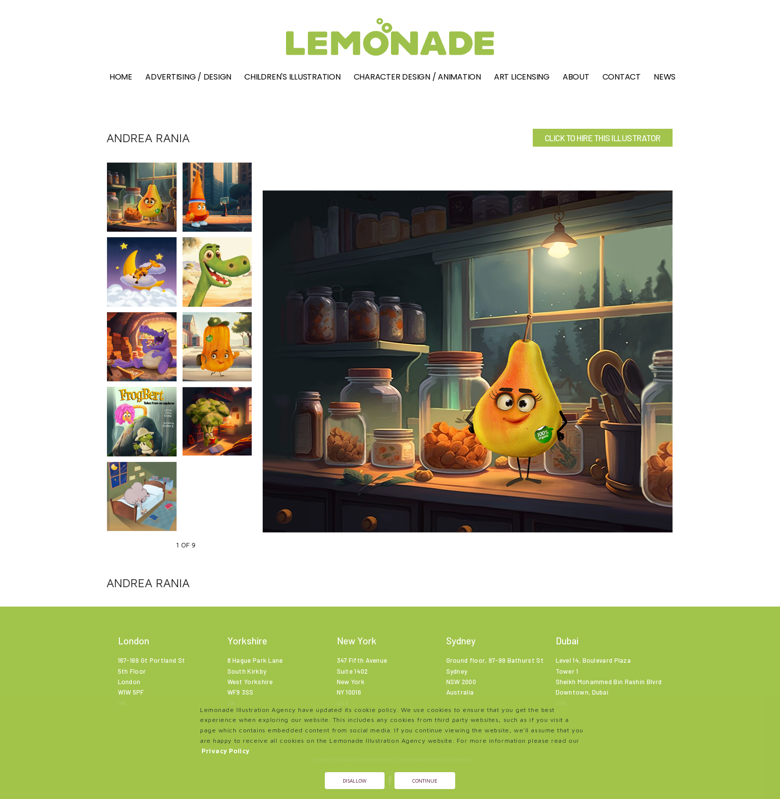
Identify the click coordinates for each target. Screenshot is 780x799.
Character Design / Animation (417, 78)
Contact (621, 78)
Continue (424, 781)
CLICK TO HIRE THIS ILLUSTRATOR (603, 138)
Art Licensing (522, 78)
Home (120, 78)
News (665, 78)
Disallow (355, 781)
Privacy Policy (225, 751)
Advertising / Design (188, 78)
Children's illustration (292, 78)
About (576, 78)
